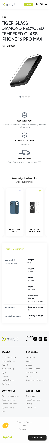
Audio (28, 361)
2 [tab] (23, 97)
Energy (29, 365)
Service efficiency (9, 404)
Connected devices (35, 380)
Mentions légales (24, 422)
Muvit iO (5, 365)
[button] (5, 425)
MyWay (5, 376)
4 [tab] (29, 97)
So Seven (6, 384)
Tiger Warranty (8, 407)
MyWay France (8, 380)
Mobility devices (33, 369)
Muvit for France (8, 361)
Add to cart (37, 437)
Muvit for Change (9, 357)
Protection (30, 357)
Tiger (4, 372)
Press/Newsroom (33, 400)
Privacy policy (24, 429)
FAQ (3, 411)
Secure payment (9, 400)
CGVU (24, 425)
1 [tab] (20, 97)
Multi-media (31, 372)
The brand (30, 396)
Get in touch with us (10, 396)
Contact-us (31, 407)
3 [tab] (26, 97)
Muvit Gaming (8, 369)
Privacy (29, 404)
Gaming (29, 376)
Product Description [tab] (14, 249)
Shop (29, 4)
